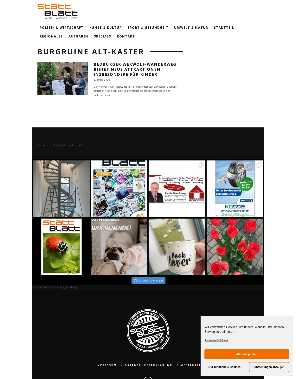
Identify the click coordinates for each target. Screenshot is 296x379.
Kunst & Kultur (105, 27)
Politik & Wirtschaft (62, 27)
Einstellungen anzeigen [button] (269, 367)
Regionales (51, 36)
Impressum (106, 365)
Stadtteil (224, 27)
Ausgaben (78, 36)
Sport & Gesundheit (148, 27)
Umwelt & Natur (191, 27)
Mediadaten (192, 365)
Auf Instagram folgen (148, 280)
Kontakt (126, 36)
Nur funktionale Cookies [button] (225, 367)
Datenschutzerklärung (148, 365)
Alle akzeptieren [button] (246, 354)
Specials (102, 36)
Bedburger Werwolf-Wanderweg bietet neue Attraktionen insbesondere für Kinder (135, 69)
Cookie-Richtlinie (216, 340)
